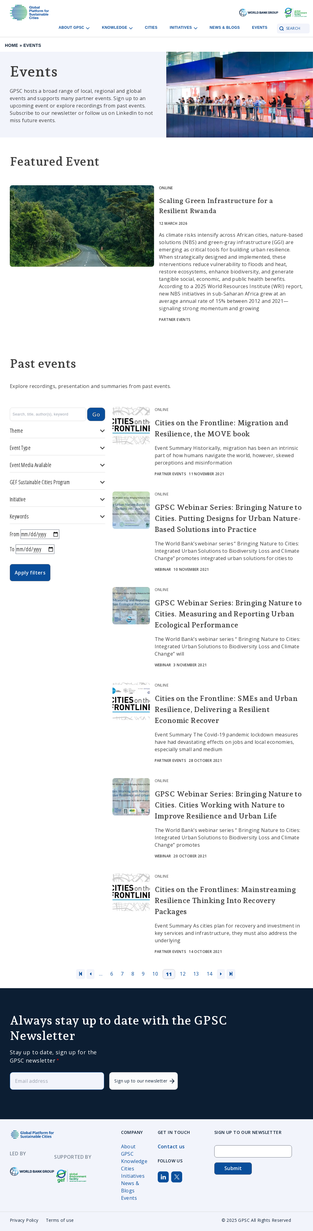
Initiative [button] (57, 499)
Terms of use (60, 1220)
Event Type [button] (57, 448)
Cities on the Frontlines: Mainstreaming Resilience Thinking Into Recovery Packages (225, 900)
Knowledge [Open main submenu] (117, 27)
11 (169, 974)
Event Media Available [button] (57, 465)
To (12, 549)
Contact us (171, 1146)
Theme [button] (57, 431)
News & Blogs (225, 27)
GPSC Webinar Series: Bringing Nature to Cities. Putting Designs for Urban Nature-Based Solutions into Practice (228, 518)
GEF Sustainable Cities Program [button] (57, 482)
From (15, 534)
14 (209, 973)
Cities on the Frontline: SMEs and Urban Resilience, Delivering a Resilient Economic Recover (226, 709)
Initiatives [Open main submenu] (183, 27)
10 (155, 973)
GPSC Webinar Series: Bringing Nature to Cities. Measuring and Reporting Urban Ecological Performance (228, 613)
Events (259, 27)
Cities (151, 27)
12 (183, 973)
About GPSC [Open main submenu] (74, 27)
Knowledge (134, 1161)
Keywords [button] (57, 516)
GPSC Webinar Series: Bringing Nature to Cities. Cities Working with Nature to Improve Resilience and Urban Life (228, 804)
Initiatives (133, 1176)
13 (196, 973)
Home (11, 45)
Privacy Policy (24, 1220)
